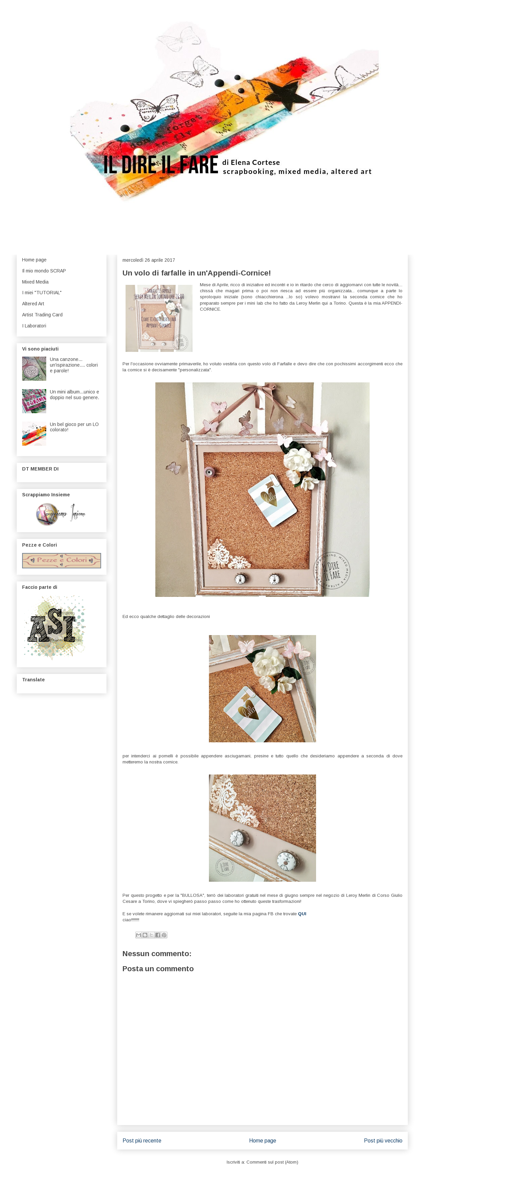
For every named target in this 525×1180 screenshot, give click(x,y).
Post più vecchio (383, 1140)
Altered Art (33, 303)
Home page (262, 1140)
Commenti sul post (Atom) (272, 1162)
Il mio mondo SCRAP (44, 270)
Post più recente (142, 1140)
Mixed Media (35, 282)
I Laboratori (34, 325)
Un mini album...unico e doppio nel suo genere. (74, 394)
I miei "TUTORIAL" (42, 292)
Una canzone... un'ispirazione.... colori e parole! (74, 365)
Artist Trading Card (42, 314)
